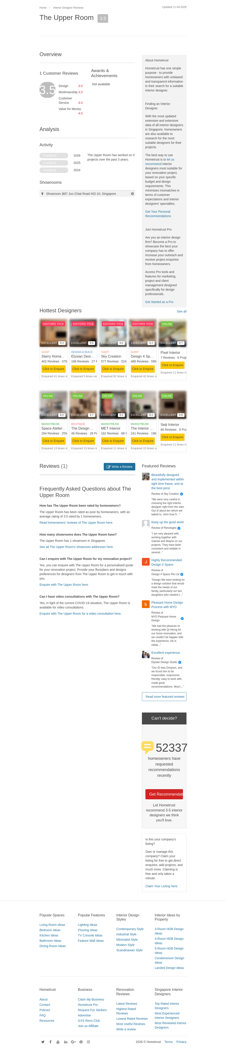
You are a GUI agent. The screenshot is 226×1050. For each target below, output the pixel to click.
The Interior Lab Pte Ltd (149, 428)
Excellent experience (165, 652)
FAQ (43, 1015)
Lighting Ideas (87, 925)
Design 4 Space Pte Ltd (149, 356)
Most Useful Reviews (130, 1024)
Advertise (84, 1015)
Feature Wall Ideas (91, 940)
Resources (47, 1020)
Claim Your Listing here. (161, 886)
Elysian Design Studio (88, 356)
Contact (45, 1004)
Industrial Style (126, 934)
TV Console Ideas (90, 935)
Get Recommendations (166, 794)
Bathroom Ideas (50, 940)
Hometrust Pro (88, 1004)
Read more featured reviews (165, 696)
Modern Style (125, 945)
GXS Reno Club (89, 1020)
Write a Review (119, 466)
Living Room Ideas (52, 925)
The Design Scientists (88, 428)
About (44, 999)
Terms (168, 1042)
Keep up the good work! (167, 522)
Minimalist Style (127, 939)
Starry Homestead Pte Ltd (61, 356)
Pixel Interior (170, 352)
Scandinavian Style (129, 950)
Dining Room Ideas (53, 946)
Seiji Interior (169, 424)
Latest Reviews (126, 1003)
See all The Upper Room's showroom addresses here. (77, 547)
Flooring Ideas (88, 930)
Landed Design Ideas (169, 968)
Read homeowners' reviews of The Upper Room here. (76, 522)
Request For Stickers (92, 1010)
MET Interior (111, 428)
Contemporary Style (130, 929)
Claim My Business (91, 999)
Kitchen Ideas (49, 935)
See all (181, 311)
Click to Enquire (53, 369)
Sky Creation (111, 356)
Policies (45, 1010)
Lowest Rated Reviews (132, 1018)
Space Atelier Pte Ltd (57, 428)
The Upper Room (67, 17)
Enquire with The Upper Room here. (64, 584)
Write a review (126, 1029)
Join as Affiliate (88, 1026)
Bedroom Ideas (50, 930)
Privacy (181, 1042)
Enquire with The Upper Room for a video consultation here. (81, 613)
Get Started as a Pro (159, 302)
